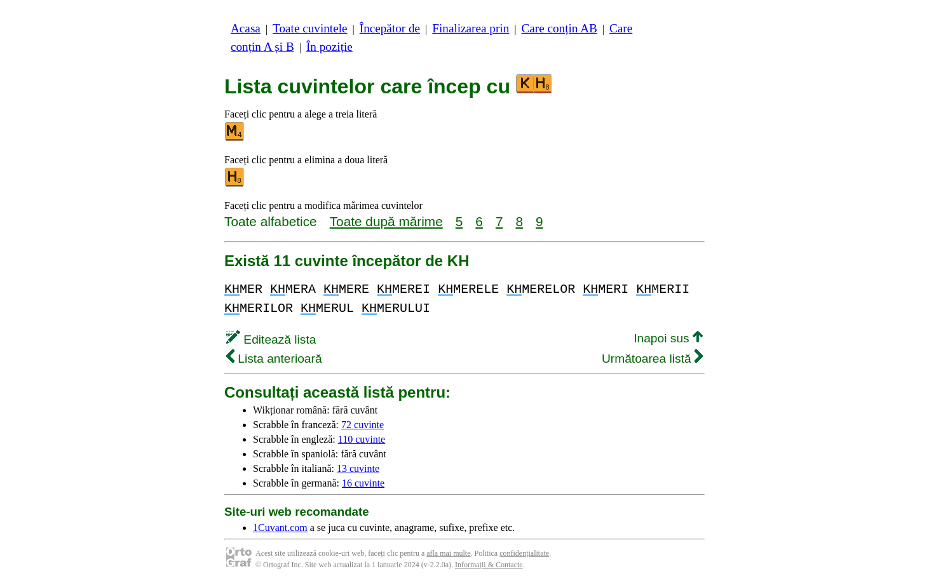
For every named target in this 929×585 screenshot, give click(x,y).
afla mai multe (448, 553)
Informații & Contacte (489, 564)
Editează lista (271, 339)
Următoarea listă (652, 358)
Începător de (390, 28)
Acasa (246, 28)
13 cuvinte (358, 468)
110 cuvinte (362, 439)
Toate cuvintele (310, 28)
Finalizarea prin (470, 28)
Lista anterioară (274, 358)
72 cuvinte (362, 424)
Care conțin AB (559, 28)
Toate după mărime (386, 221)
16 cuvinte (363, 483)
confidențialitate (524, 553)
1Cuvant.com (280, 527)
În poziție (329, 46)
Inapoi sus (668, 338)
